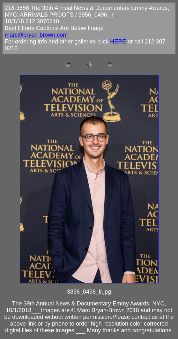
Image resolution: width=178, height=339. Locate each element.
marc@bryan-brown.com (36, 35)
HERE (118, 41)
